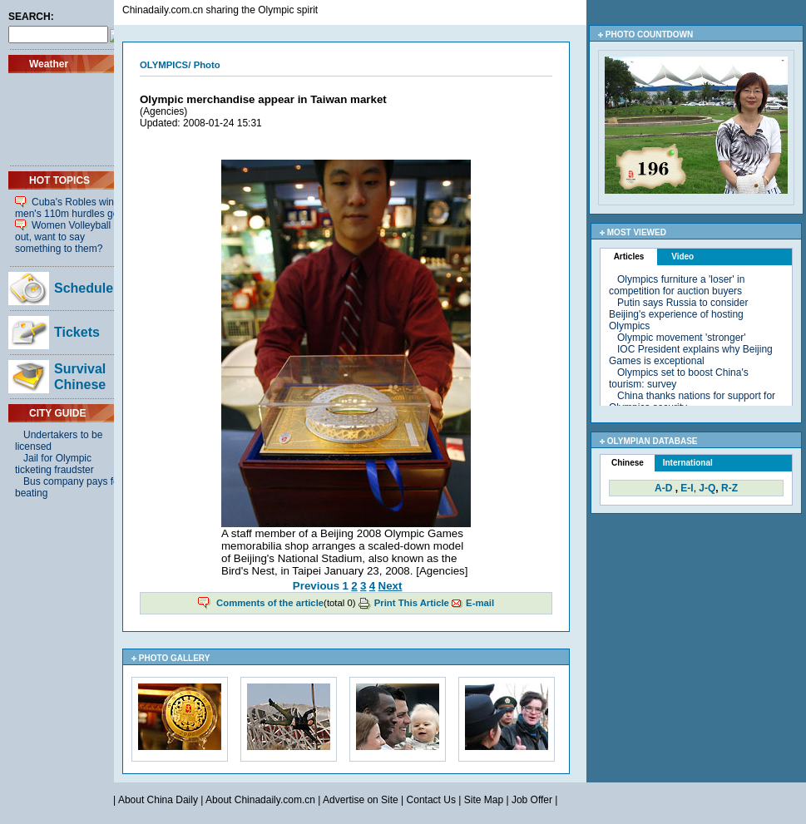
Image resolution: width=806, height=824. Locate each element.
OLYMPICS (164, 65)
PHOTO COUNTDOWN (649, 34)
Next (390, 586)
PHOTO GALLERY (174, 658)
